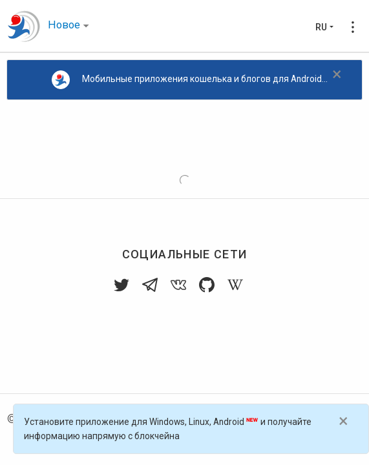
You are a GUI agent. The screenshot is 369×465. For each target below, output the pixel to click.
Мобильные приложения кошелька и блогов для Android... (190, 79)
